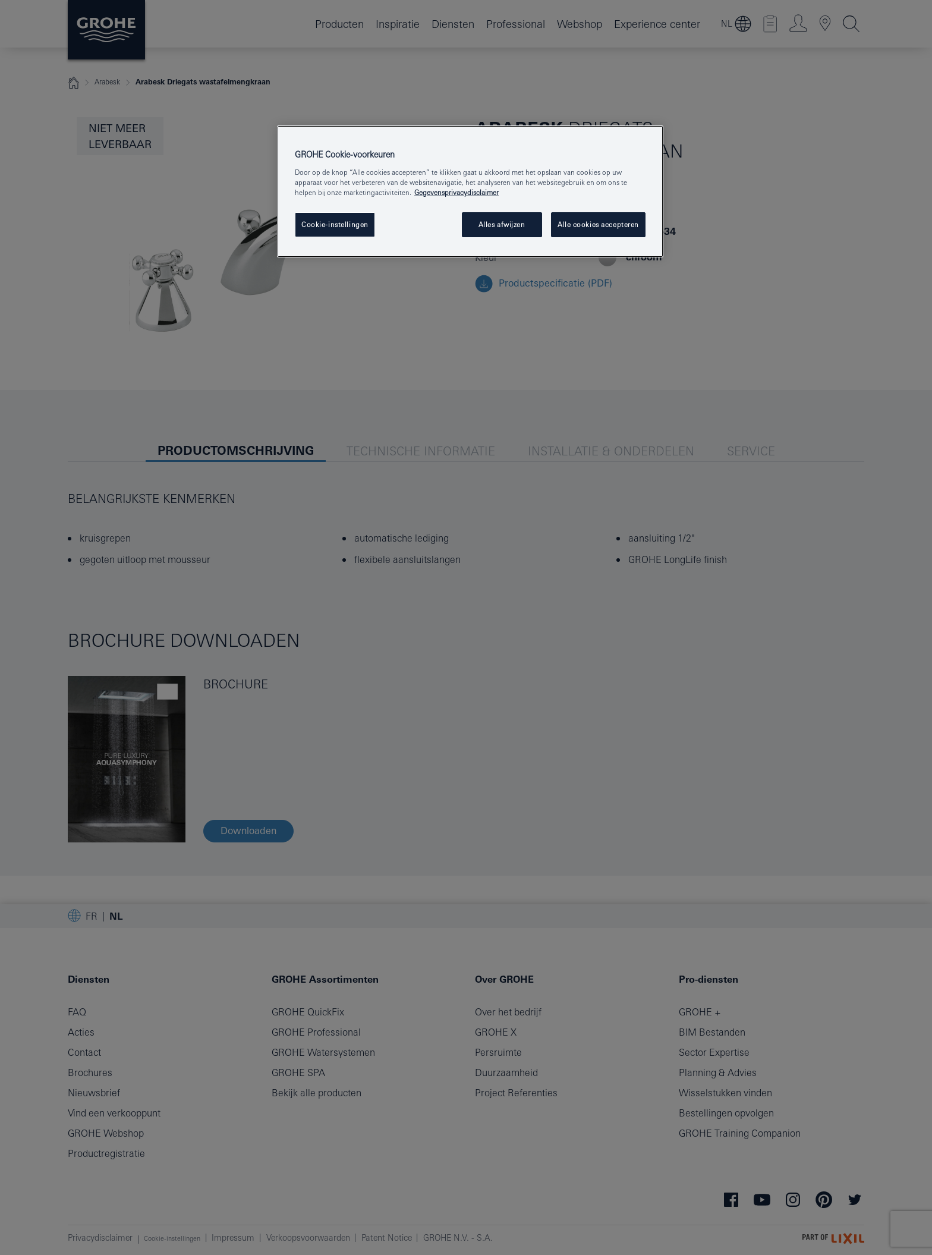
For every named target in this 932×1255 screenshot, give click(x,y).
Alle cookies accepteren (598, 224)
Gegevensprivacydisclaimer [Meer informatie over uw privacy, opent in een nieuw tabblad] (456, 192)
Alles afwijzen (501, 224)
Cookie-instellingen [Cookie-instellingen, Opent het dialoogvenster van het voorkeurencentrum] (335, 224)
